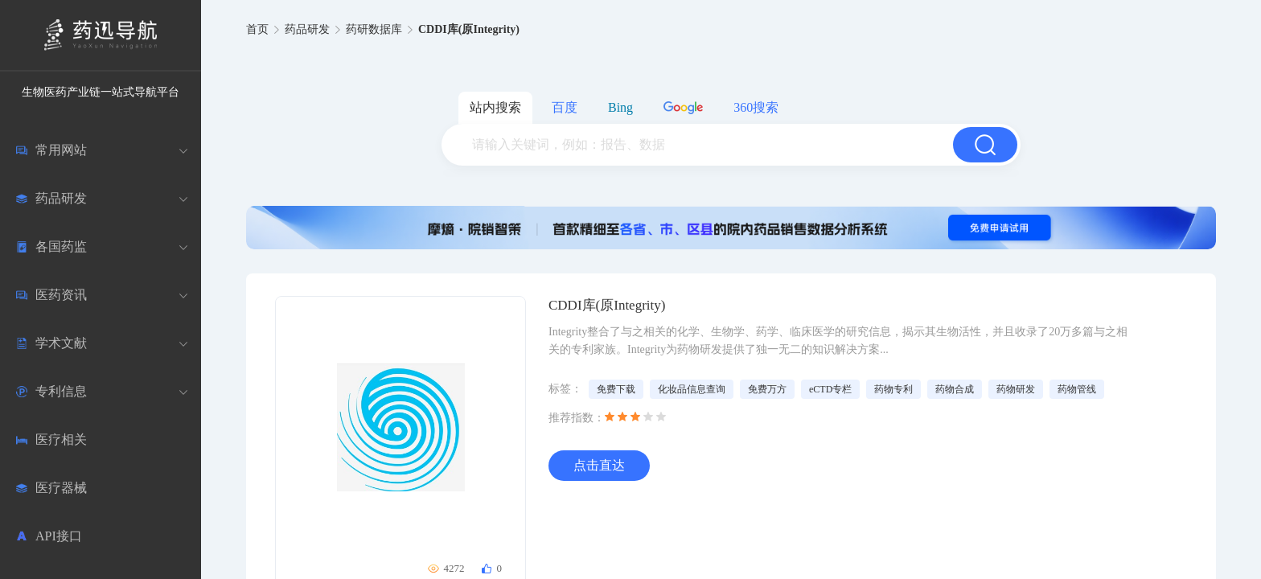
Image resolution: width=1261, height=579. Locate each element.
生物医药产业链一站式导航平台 (100, 92)
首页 (257, 29)
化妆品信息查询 (691, 389)
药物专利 (893, 389)
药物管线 (1077, 389)
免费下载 (616, 389)
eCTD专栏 (830, 389)
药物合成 (954, 389)
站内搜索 (495, 107)
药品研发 (307, 29)
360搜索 (755, 107)
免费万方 (767, 389)
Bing (620, 107)
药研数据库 (374, 29)
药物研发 (1015, 389)
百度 (564, 107)
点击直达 (599, 465)
